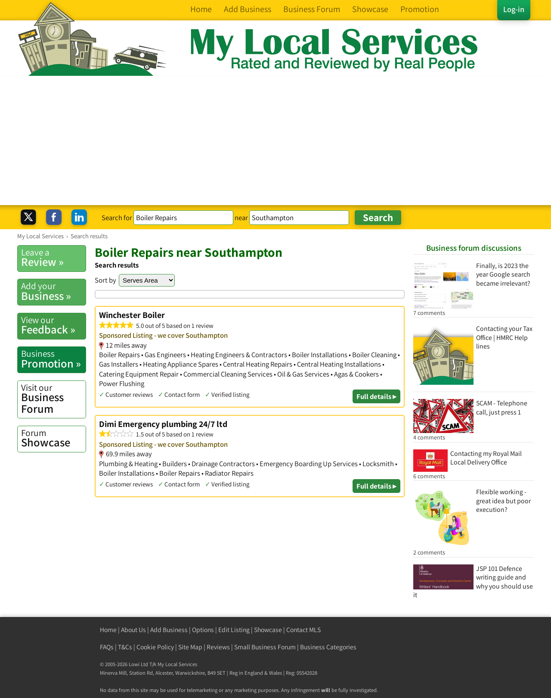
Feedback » (53, 325)
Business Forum (53, 398)
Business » (53, 291)
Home (108, 630)
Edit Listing (234, 630)
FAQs (107, 647)
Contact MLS (303, 630)
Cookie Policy (155, 647)
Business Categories (328, 647)
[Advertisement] (275, 140)
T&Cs (125, 647)
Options (203, 630)
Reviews (218, 647)
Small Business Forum (265, 647)
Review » (53, 257)
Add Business (169, 630)
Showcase (53, 438)
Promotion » (53, 359)
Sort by (105, 280)
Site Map (190, 647)
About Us (133, 630)
